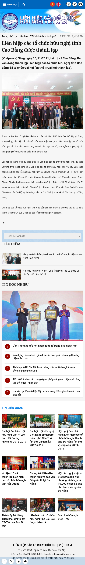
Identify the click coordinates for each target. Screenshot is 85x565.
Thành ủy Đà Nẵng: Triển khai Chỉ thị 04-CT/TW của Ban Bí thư (14, 520)
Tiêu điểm (11, 244)
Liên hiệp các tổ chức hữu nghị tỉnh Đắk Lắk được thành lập (42, 519)
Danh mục (10, 4)
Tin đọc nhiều (15, 284)
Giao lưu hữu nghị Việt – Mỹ (68, 517)
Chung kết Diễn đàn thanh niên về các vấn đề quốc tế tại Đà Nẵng (42, 478)
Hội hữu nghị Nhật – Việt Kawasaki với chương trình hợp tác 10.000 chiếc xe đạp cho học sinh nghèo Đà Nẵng (70, 482)
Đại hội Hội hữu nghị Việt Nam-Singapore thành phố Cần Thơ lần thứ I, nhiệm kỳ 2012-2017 (42, 438)
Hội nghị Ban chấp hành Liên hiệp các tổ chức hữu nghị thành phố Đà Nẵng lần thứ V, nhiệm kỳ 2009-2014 (70, 440)
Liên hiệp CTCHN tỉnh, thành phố (37, 36)
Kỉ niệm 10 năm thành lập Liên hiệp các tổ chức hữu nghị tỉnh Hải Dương (14, 478)
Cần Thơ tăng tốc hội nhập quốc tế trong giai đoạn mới (45, 345)
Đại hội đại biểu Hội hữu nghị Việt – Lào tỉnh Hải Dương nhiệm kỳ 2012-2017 (14, 436)
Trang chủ (7, 36)
